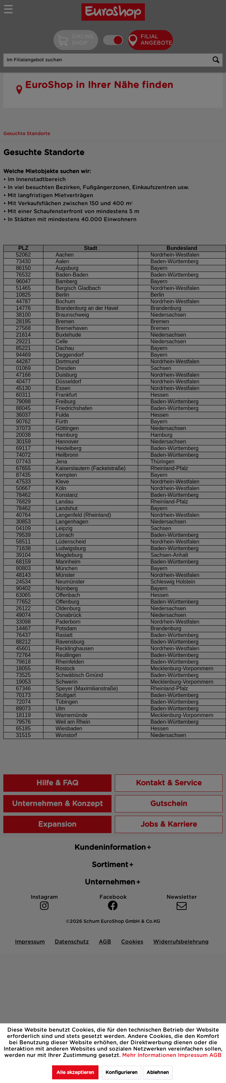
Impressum (193, 1055)
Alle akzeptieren (75, 1072)
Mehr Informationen (150, 1055)
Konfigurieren (121, 1072)
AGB (215, 1055)
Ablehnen (158, 1072)
